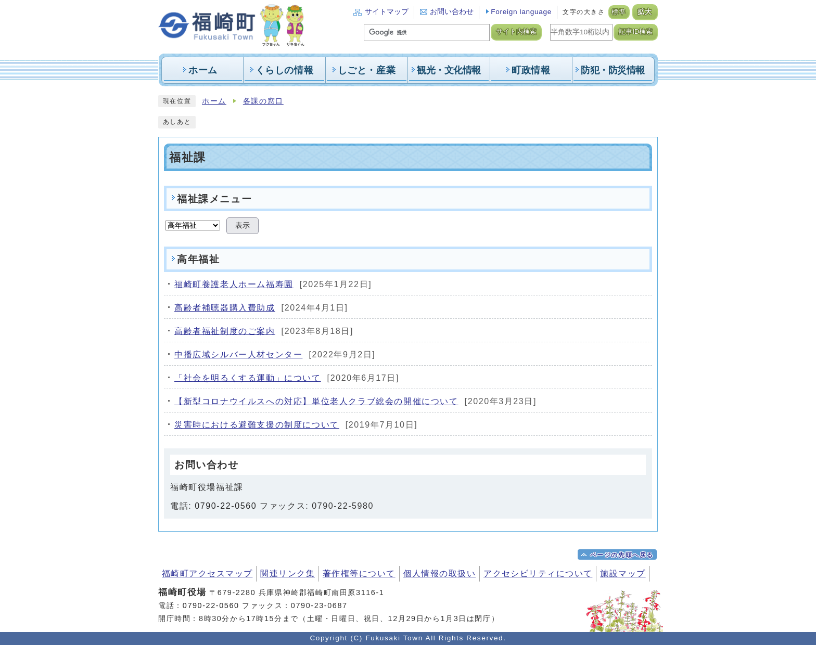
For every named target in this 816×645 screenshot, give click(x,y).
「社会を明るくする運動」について (247, 377)
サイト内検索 (516, 31)
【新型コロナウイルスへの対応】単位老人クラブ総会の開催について (316, 401)
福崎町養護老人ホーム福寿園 (234, 284)
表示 (242, 225)
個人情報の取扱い (439, 573)
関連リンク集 (287, 573)
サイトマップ (387, 12)
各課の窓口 (263, 101)
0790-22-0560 (226, 505)
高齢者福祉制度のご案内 (224, 331)
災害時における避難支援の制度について (256, 424)
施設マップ (622, 573)
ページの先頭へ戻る (622, 555)
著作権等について (359, 573)
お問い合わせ (452, 12)
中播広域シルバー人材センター (238, 354)
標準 (619, 12)
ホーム (214, 101)
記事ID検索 (636, 31)
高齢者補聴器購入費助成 (224, 307)
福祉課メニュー (214, 199)
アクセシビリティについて (537, 573)
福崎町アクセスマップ (207, 573)
